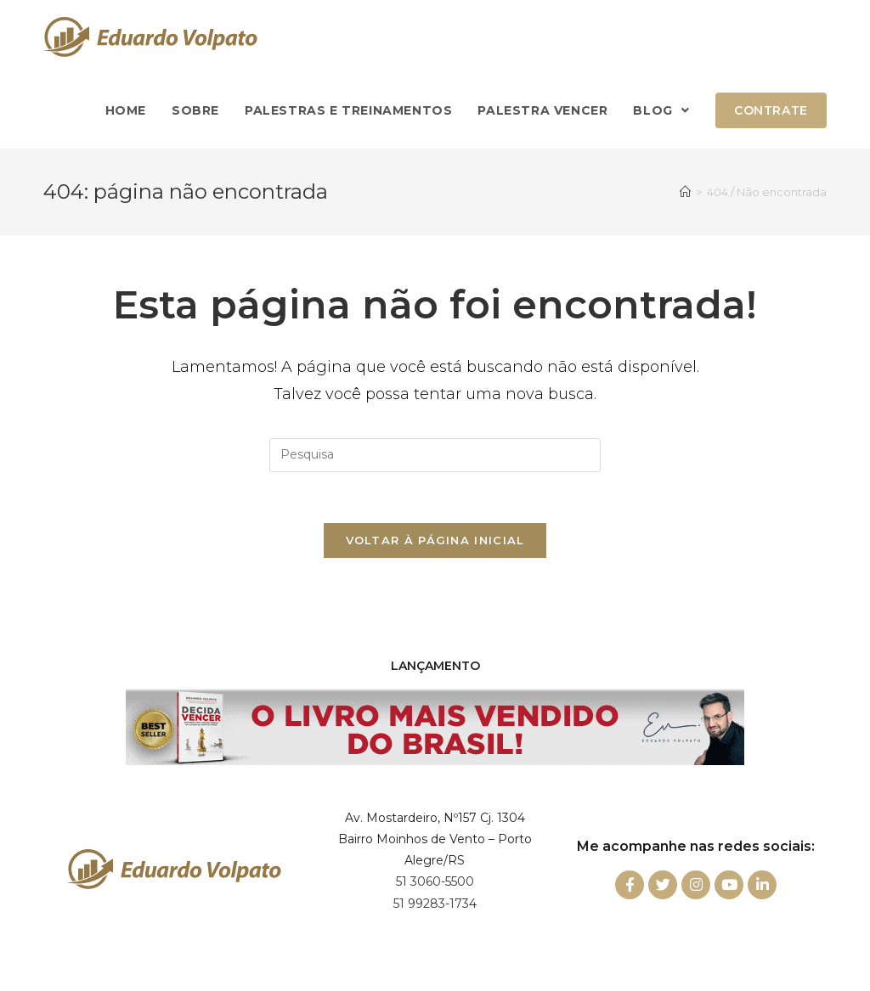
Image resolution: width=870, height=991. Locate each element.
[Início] (685, 192)
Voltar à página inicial (435, 540)
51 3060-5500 (435, 881)
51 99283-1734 (435, 903)
